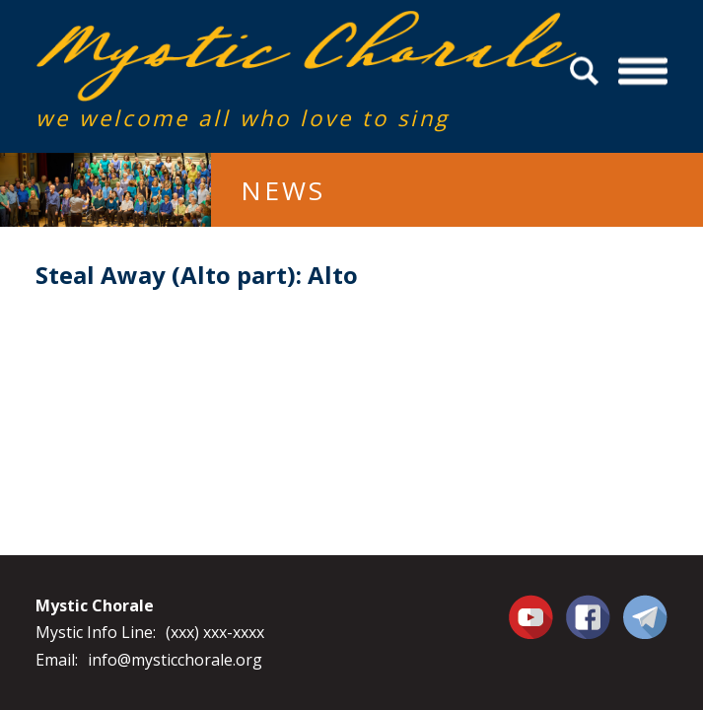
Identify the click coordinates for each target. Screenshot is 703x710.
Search (587, 71)
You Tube (533, 616)
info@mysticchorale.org (175, 660)
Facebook (588, 605)
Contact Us (645, 616)
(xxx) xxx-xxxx (215, 632)
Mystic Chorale (148, 31)
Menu (643, 71)
